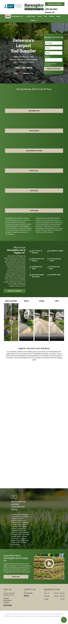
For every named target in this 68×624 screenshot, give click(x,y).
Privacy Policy (8, 614)
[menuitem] (8, 16)
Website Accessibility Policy (57, 614)
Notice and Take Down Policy (43, 614)
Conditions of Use (31, 614)
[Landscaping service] (19, 377)
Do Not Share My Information (19, 614)
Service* (47, 57)
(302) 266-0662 (51, 9)
